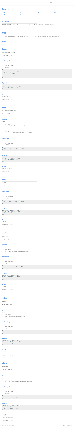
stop (38, 12)
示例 (25, 24)
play (21, 12)
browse (3, 12)
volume (3, 14)
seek (55, 12)
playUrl (21, 14)
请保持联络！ (12, 425)
